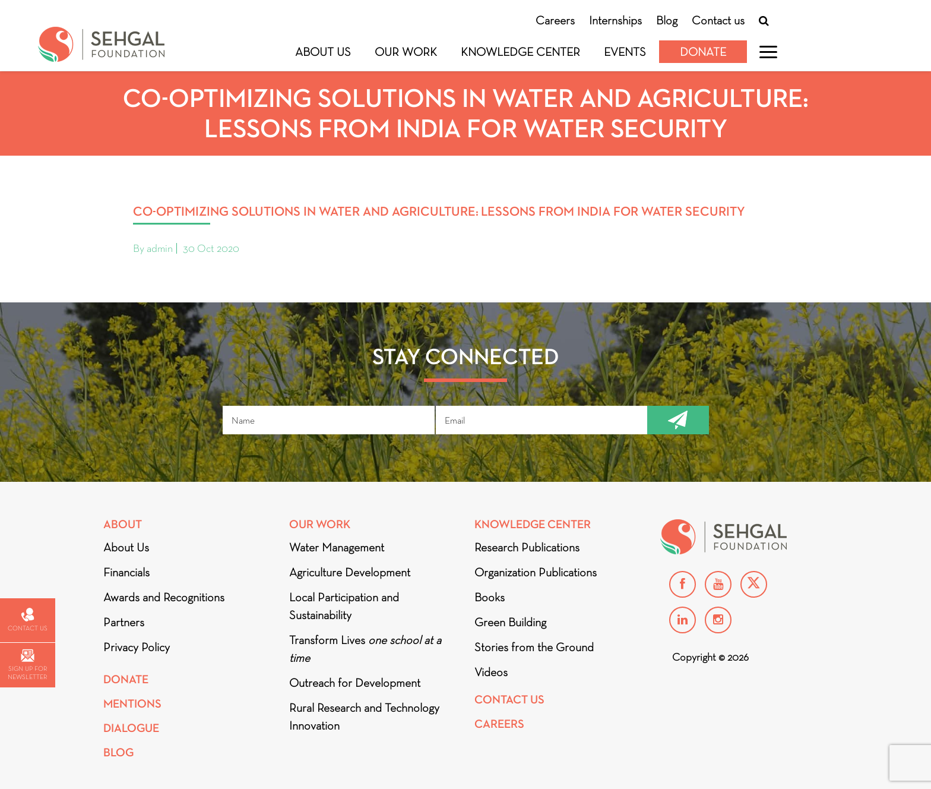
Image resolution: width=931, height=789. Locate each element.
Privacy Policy (136, 647)
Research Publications (527, 547)
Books (489, 597)
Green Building (510, 622)
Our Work (406, 52)
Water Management (336, 547)
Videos (491, 672)
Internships (615, 20)
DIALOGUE (131, 728)
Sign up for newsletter (27, 665)
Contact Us (509, 699)
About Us (323, 52)
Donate (703, 52)
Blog (666, 20)
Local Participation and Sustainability (344, 606)
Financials (126, 572)
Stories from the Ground (534, 647)
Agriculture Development (349, 572)
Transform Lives (365, 649)
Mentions (132, 704)
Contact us (718, 20)
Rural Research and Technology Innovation (364, 716)
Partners (123, 622)
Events (625, 52)
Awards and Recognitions (163, 597)
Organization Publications (535, 572)
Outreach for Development (354, 683)
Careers (555, 20)
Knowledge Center (520, 52)
